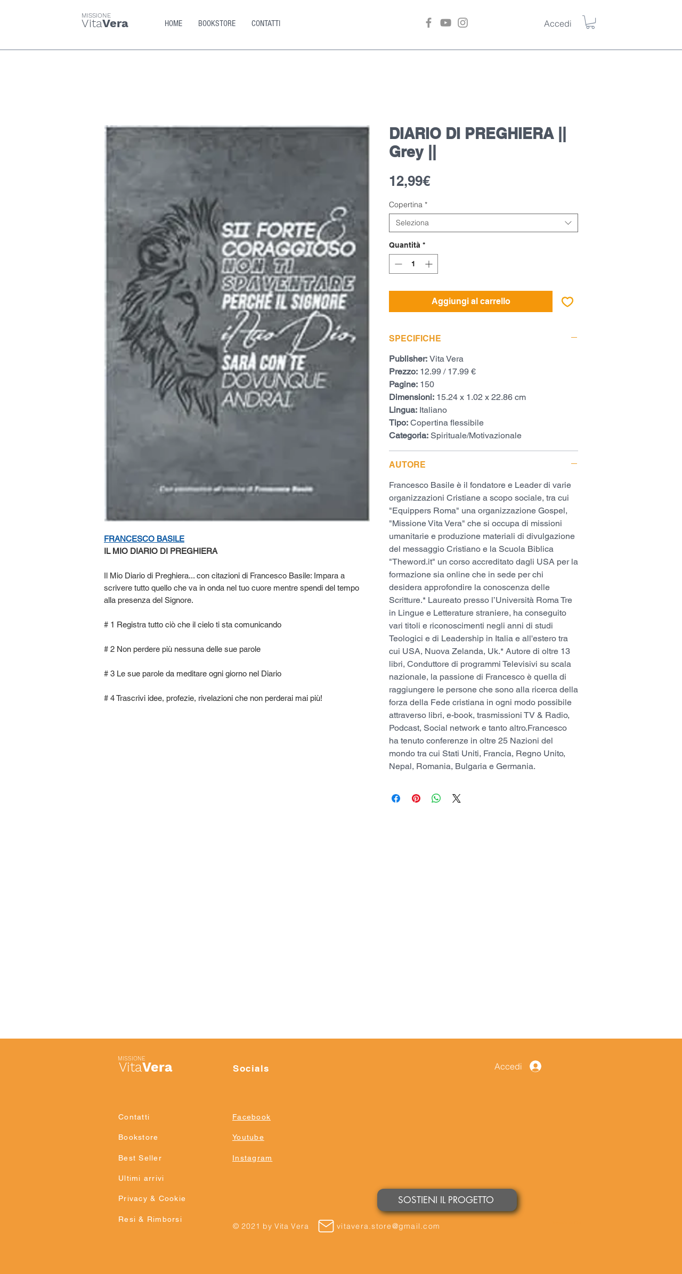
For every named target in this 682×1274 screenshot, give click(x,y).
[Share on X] (456, 798)
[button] (590, 22)
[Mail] (326, 1226)
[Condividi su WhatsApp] (436, 798)
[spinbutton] (413, 264)
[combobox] (483, 223)
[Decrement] (397, 264)
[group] (341, 934)
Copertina (408, 204)
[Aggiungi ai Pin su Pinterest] (416, 798)
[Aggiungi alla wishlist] (567, 301)
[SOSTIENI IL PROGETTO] (447, 1200)
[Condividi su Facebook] (395, 798)
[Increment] (429, 264)
